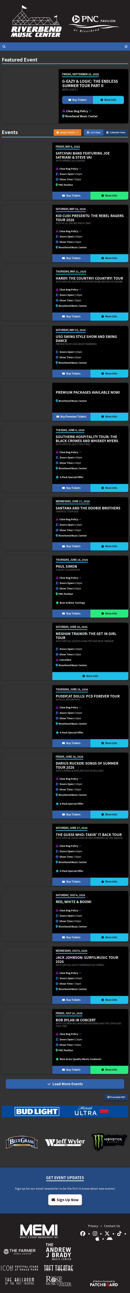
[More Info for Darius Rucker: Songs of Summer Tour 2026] (65, 786)
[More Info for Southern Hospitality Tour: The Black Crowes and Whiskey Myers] (65, 459)
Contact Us (112, 1226)
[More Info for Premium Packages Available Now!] (65, 402)
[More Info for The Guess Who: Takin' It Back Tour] (65, 855)
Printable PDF (116, 1097)
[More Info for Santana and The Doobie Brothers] (65, 524)
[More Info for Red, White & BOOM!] (65, 916)
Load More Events (65, 1083)
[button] (93, 111)
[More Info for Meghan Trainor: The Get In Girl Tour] (65, 651)
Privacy (93, 1226)
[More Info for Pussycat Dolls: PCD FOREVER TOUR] (65, 716)
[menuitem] (20, 1251)
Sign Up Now (65, 1199)
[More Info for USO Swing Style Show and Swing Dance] (65, 352)
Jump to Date (67, 132)
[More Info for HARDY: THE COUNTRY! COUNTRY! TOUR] (65, 294)
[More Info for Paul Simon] (65, 587)
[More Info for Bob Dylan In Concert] (65, 1041)
